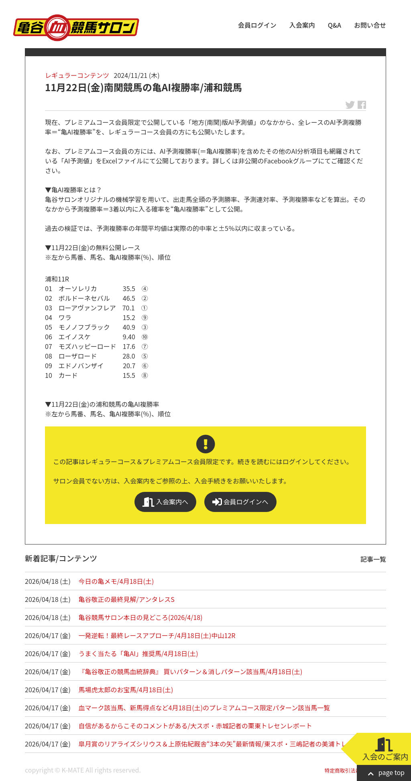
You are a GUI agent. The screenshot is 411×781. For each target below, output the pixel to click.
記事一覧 (373, 559)
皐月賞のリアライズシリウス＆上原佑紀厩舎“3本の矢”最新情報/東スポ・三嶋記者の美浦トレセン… (223, 743)
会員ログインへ (240, 502)
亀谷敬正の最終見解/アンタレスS (127, 599)
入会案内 (302, 25)
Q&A (334, 25)
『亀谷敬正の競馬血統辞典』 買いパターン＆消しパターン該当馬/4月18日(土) (191, 671)
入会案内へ (165, 502)
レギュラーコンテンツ (77, 75)
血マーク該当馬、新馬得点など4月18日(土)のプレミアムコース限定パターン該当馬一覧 (204, 707)
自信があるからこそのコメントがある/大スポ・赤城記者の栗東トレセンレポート (195, 725)
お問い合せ (370, 25)
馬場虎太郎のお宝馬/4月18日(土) (126, 689)
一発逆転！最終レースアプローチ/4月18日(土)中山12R (157, 635)
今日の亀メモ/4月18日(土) (116, 581)
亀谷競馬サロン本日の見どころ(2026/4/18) (141, 617)
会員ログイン (257, 25)
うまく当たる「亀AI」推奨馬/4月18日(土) (138, 653)
